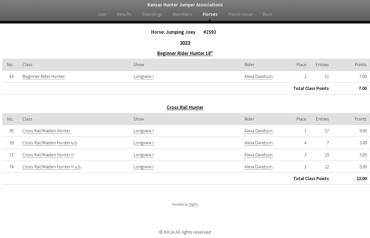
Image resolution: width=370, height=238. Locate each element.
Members (182, 14)
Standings (152, 14)
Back (267, 14)
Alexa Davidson (258, 76)
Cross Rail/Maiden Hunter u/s (49, 143)
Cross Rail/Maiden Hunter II (48, 155)
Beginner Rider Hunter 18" (185, 53)
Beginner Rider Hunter (43, 76)
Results (124, 14)
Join (102, 14)
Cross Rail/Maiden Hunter (46, 131)
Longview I (144, 76)
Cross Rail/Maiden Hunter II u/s (51, 167)
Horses (210, 14)
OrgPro (193, 204)
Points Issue (240, 14)
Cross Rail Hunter (185, 107)
